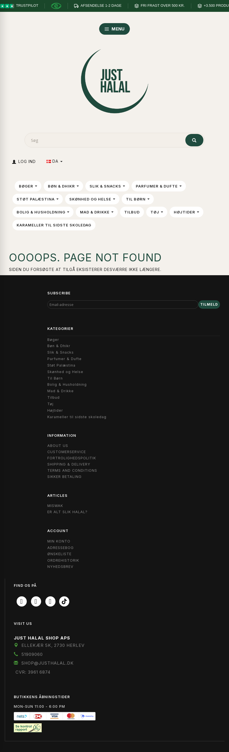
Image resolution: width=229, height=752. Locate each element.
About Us (57, 446)
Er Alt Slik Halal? (67, 512)
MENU (114, 29)
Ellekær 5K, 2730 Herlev (53, 645)
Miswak (55, 506)
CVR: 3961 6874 (32, 672)
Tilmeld (209, 304)
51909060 (32, 654)
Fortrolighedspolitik (71, 458)
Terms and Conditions (72, 470)
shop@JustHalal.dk (47, 663)
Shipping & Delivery (68, 464)
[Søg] (194, 140)
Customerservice (66, 452)
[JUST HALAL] (114, 80)
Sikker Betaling (64, 477)
